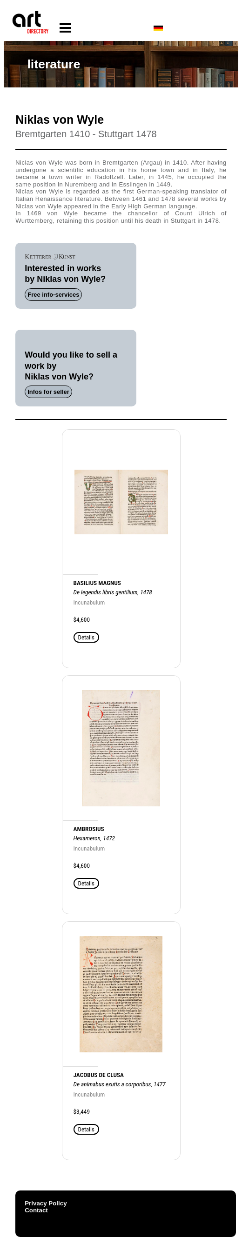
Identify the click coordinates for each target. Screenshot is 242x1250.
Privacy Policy (46, 1203)
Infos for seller (48, 391)
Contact (36, 1210)
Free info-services (53, 294)
